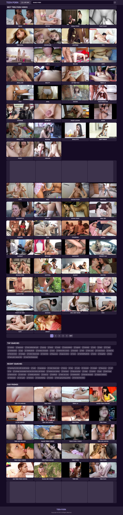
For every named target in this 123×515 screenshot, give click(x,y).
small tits (45, 354)
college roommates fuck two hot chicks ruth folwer (30, 371)
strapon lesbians (101, 374)
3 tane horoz (101, 350)
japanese (20, 347)
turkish (93, 371)
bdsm (51, 347)
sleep (85, 371)
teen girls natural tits (16, 357)
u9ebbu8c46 (30, 350)
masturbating (41, 378)
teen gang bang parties (63, 378)
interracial (12, 378)
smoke (51, 378)
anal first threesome (31, 357)
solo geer (22, 378)
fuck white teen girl (32, 347)
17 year (108, 347)
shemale (86, 347)
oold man (23, 374)
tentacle (31, 378)
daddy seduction (34, 374)
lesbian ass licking (54, 371)
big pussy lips (76, 371)
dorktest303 (13, 350)
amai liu (110, 350)
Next (71, 336)
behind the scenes (63, 350)
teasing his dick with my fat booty (19, 368)
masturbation (68, 347)
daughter (102, 354)
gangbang (42, 368)
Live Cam (26, 2)
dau (72, 368)
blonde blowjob (88, 374)
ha (10, 371)
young (44, 347)
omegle (23, 354)
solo (94, 347)
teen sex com (64, 374)
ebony (65, 368)
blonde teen (13, 354)
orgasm (78, 347)
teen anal (90, 350)
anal (53, 350)
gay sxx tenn (65, 354)
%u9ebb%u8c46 (84, 354)
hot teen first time (79, 378)
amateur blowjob (43, 350)
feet (83, 350)
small (58, 347)
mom (74, 354)
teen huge (108, 371)
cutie (78, 368)
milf (111, 368)
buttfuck (54, 374)
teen (100, 347)
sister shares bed (34, 354)
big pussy (54, 354)
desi (110, 354)
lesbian (12, 347)
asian (94, 354)
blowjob (75, 350)
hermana (65, 371)
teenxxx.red (13, 374)
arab (34, 368)
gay (22, 350)
